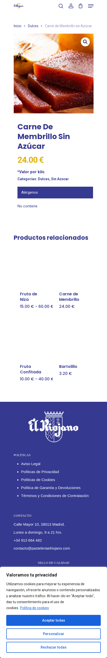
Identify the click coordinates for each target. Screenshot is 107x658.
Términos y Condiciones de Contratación (55, 496)
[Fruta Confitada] (33, 338)
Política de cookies (34, 608)
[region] (53, 612)
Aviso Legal (30, 464)
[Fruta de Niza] (33, 266)
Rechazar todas (54, 647)
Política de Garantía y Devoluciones (51, 488)
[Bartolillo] (72, 338)
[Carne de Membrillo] (72, 266)
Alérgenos (29, 192)
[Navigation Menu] (91, 5)
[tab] (55, 192)
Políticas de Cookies (38, 480)
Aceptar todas (53, 620)
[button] (85, 41)
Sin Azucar (60, 179)
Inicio (17, 26)
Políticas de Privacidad (40, 472)
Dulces (33, 26)
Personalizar (53, 634)
